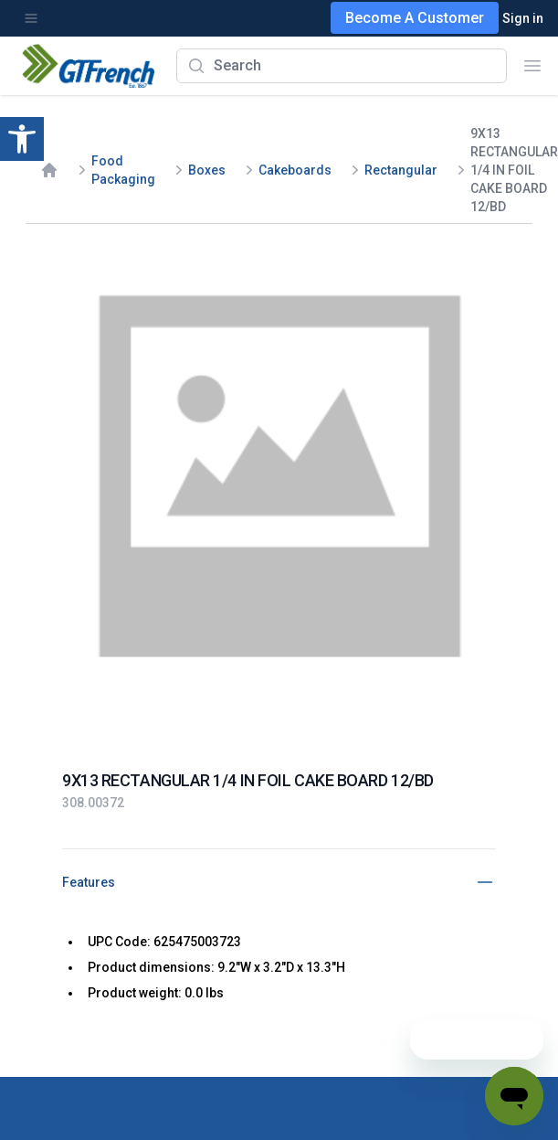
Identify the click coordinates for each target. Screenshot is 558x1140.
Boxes (207, 170)
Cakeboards (295, 170)
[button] (22, 139)
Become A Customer (414, 18)
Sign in (522, 18)
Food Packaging (123, 170)
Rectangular (400, 170)
